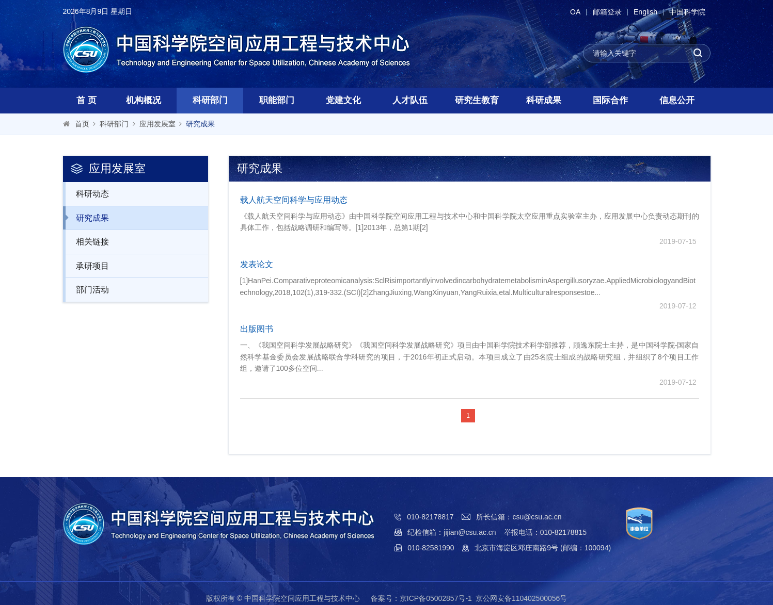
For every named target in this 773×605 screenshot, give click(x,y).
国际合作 (610, 100)
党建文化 (343, 100)
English (644, 12)
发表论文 (256, 264)
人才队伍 (410, 100)
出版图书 (256, 328)
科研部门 (210, 100)
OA (572, 12)
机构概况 (143, 100)
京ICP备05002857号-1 (436, 598)
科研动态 (87, 193)
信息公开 (677, 100)
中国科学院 (687, 12)
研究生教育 (477, 100)
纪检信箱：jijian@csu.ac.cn (451, 532)
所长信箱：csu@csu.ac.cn (518, 517)
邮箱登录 (605, 12)
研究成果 (200, 124)
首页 (82, 124)
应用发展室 (157, 124)
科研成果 (543, 100)
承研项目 (87, 265)
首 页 (86, 100)
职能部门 (276, 100)
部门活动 (87, 289)
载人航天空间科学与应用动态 (294, 199)
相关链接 (87, 241)
